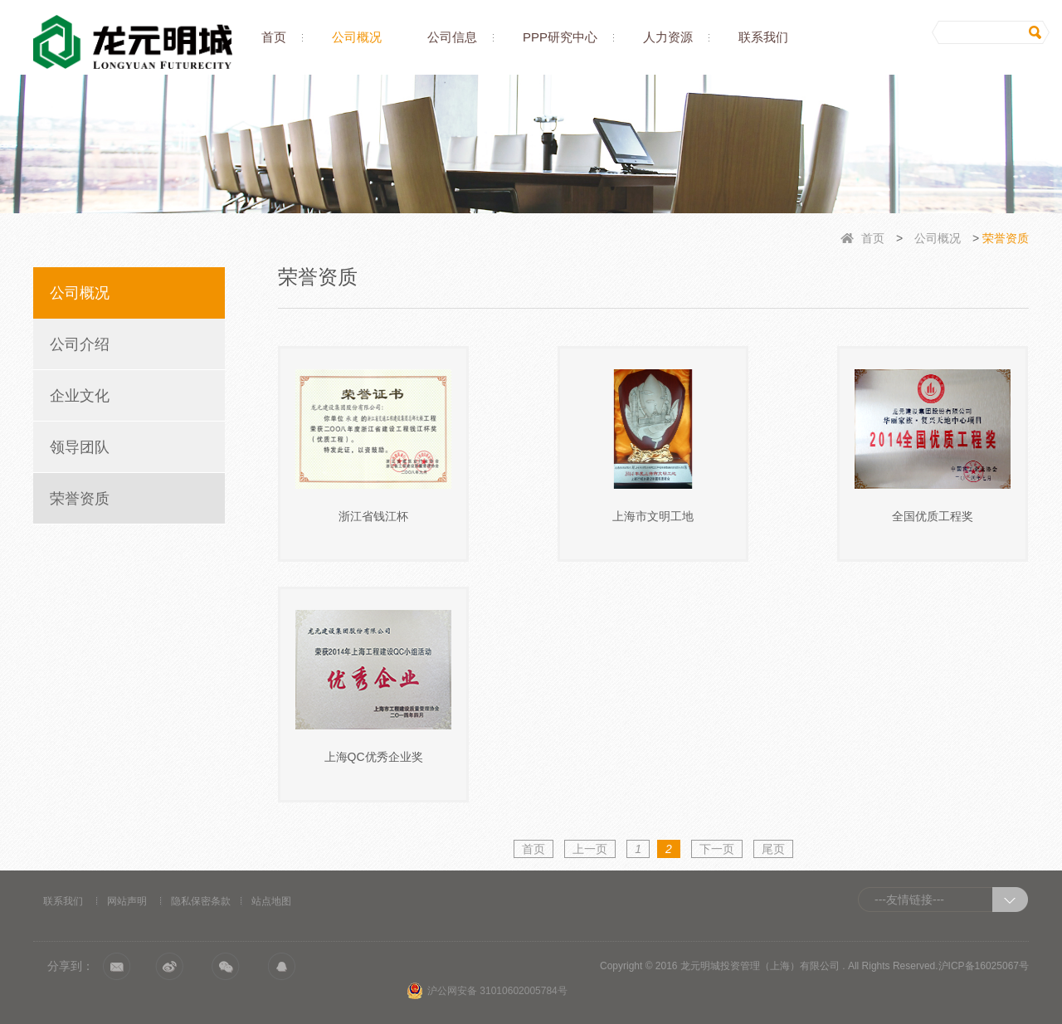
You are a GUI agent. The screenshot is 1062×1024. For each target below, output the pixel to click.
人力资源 (668, 37)
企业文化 (80, 396)
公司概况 (357, 37)
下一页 (716, 849)
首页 (273, 37)
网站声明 (127, 901)
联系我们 (763, 37)
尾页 (773, 849)
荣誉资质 (80, 498)
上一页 (589, 849)
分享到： (70, 966)
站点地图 (271, 901)
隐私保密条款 (201, 901)
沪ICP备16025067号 (983, 966)
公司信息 (452, 37)
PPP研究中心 (560, 37)
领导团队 (80, 447)
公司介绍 (80, 344)
